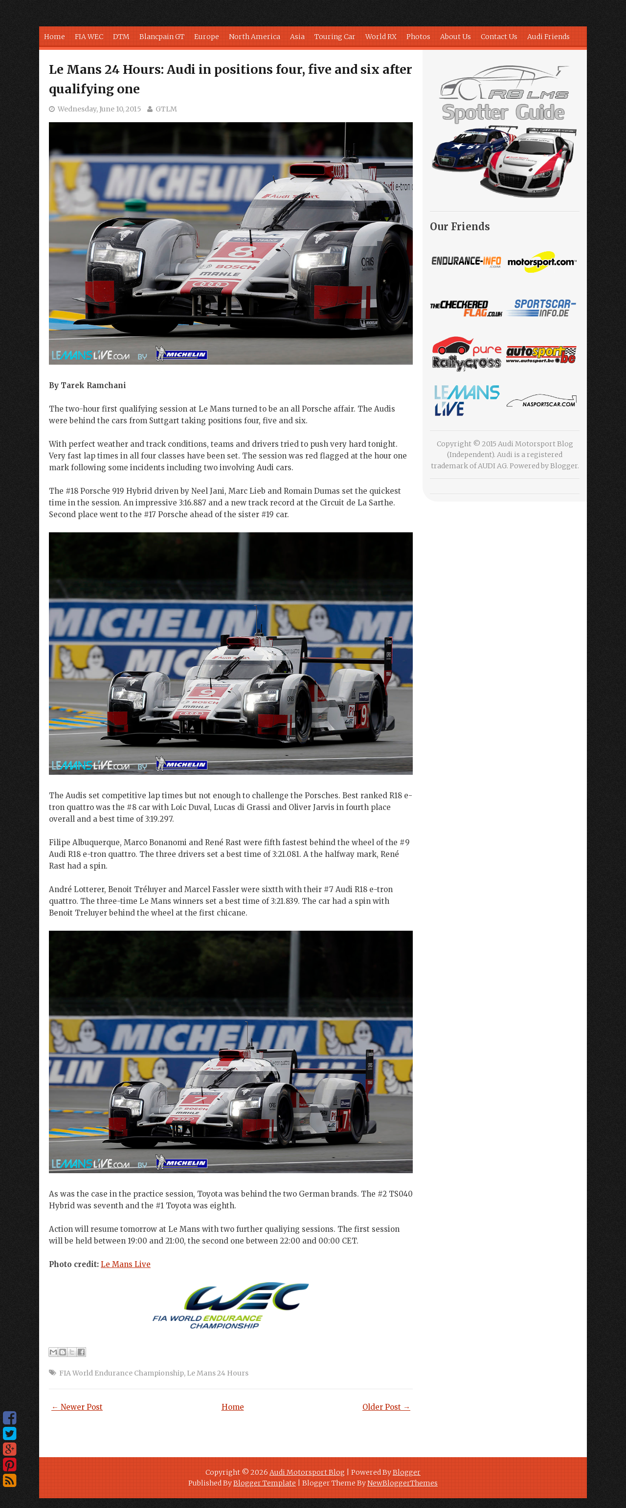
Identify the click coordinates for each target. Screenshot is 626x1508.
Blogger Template (264, 1483)
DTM (121, 36)
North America (254, 36)
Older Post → (386, 1407)
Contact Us (499, 36)
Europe (206, 36)
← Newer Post (77, 1407)
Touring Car (335, 36)
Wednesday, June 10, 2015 (99, 109)
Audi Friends (548, 36)
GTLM (166, 109)
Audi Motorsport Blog (307, 1472)
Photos (418, 36)
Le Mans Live (126, 1264)
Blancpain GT (161, 36)
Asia (297, 36)
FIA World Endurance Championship (121, 1373)
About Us (455, 36)
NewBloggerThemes (402, 1483)
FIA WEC (89, 36)
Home (54, 36)
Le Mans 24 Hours (217, 1373)
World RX (381, 36)
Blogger (564, 465)
